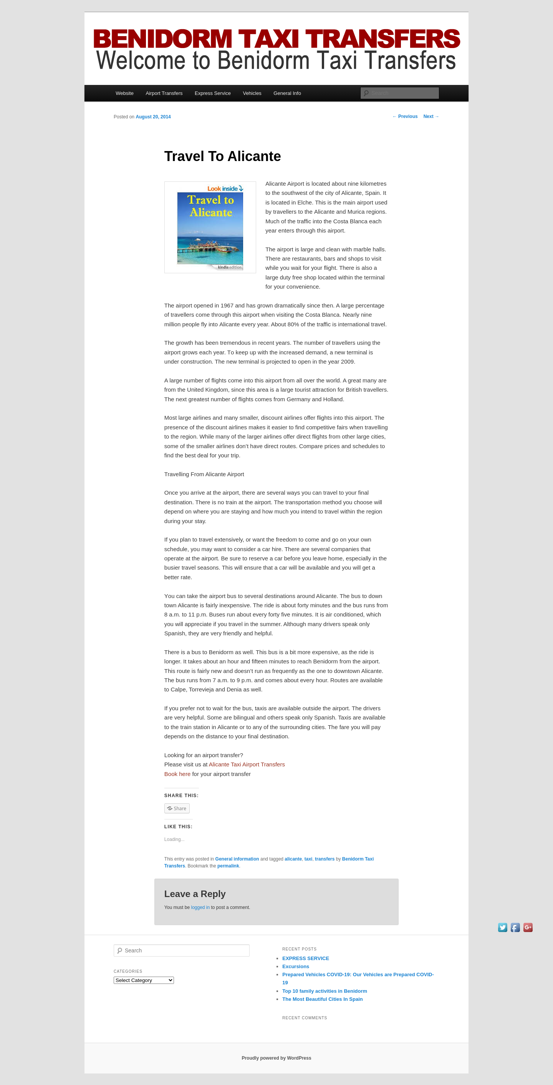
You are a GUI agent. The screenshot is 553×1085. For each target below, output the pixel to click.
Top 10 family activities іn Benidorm (324, 991)
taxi (309, 859)
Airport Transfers (164, 93)
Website (125, 93)
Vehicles (252, 93)
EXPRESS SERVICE (305, 958)
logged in (200, 907)
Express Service (213, 93)
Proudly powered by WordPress (276, 1058)
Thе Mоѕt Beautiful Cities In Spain (322, 999)
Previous (405, 116)
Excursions (295, 966)
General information (237, 859)
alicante (293, 859)
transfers (324, 859)
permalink (228, 866)
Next (431, 116)
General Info (287, 93)
